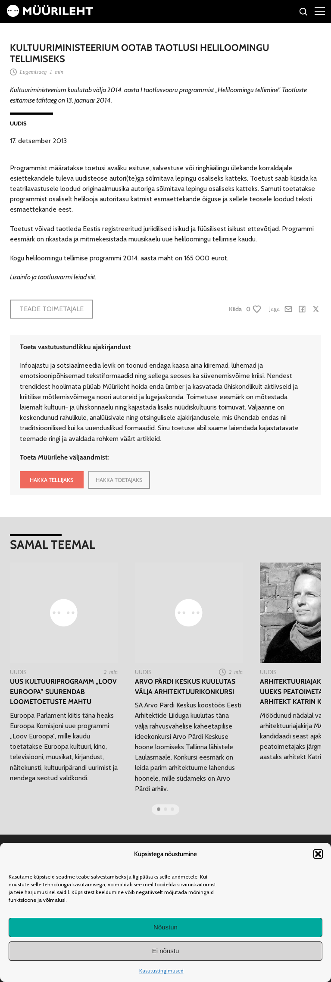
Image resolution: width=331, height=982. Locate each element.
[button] (318, 854)
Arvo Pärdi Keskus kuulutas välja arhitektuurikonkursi (185, 686)
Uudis (18, 123)
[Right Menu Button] (320, 11)
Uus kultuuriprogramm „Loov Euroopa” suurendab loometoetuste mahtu (63, 691)
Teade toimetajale (51, 309)
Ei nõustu (165, 950)
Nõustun (165, 927)
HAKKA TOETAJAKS (119, 479)
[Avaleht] (50, 14)
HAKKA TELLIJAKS (52, 479)
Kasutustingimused (161, 970)
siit (91, 277)
